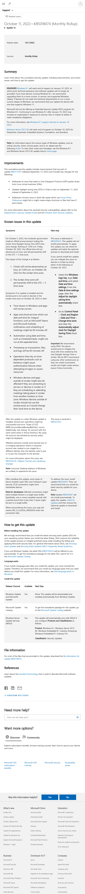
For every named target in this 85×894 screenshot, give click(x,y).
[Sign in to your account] (80, 3)
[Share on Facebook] (6, 687)
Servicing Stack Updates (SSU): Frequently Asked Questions (46, 546)
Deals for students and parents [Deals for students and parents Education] (68, 842)
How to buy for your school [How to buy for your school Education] (67, 831)
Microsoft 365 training (30, 764)
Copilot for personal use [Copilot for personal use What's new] (11, 835)
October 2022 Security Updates (59, 212)
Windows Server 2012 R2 (18, 129)
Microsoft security (52, 762)
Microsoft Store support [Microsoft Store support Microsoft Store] (39, 821)
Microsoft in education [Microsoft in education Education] (65, 812)
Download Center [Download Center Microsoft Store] (37, 817)
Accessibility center (70, 764)
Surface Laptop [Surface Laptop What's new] (8, 817)
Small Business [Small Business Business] (8, 892)
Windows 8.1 (22, 88)
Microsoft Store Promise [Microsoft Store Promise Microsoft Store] (39, 840)
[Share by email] (18, 687)
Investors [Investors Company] (61, 878)
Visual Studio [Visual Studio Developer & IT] (35, 892)
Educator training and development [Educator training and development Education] (65, 836)
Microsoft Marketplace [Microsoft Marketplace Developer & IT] (38, 883)
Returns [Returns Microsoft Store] (33, 826)
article (17, 148)
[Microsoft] (42, 2)
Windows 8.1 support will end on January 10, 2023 (38, 123)
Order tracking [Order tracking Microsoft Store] (36, 831)
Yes (49, 797)
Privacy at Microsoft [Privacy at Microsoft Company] (65, 874)
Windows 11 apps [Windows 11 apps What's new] (9, 844)
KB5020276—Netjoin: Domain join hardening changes (25, 462)
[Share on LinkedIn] (11, 687)
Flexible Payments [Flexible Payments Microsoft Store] (37, 844)
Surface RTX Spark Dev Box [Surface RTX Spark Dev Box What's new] (12, 826)
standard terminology (28, 674)
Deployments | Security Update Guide (20, 212)
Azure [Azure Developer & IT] (33, 860)
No (67, 797)
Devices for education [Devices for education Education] (65, 817)
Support (6, 10)
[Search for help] (10, 3)
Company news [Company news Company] (63, 869)
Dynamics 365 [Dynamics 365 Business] (8, 869)
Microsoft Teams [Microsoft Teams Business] (9, 883)
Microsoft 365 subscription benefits (10, 765)
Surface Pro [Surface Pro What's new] (7, 812)
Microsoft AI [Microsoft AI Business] (7, 860)
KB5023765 (56, 421)
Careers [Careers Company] (60, 860)
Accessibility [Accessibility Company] (62, 887)
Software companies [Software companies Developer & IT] (38, 887)
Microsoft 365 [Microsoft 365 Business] (8, 874)
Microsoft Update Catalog (19, 556)
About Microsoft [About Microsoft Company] (63, 864)
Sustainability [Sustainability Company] (62, 892)
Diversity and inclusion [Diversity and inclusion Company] (66, 883)
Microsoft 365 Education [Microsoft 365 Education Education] (66, 826)
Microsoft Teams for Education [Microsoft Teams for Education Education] (68, 821)
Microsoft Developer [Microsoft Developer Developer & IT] (38, 864)
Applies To (10, 27)
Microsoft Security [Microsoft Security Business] (9, 864)
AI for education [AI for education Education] (63, 847)
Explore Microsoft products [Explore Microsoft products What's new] (12, 840)
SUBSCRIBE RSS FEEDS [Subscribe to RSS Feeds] (18, 695)
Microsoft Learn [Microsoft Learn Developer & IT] (36, 869)
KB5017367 (16, 171)
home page (52, 151)
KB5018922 (48, 551)
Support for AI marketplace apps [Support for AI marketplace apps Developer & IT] (42, 874)
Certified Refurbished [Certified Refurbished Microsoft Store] (38, 835)
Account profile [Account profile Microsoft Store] (36, 812)
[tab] (13, 737)
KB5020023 (56, 241)
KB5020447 (63, 481)
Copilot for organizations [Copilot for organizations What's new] (12, 831)
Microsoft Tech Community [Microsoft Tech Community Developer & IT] (40, 878)
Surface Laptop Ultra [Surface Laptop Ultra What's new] (10, 821)
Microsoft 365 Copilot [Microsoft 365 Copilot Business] (10, 887)
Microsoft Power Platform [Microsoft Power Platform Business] (12, 878)
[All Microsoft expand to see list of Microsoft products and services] (3, 3)
